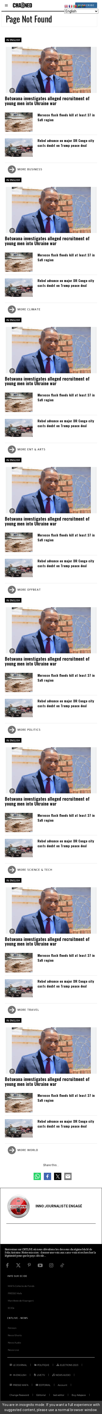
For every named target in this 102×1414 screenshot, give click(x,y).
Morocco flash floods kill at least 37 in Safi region (66, 117)
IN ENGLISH (13, 40)
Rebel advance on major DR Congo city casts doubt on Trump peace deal (65, 143)
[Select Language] (81, 11)
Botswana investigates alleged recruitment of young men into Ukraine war (47, 100)
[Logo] (22, 5)
